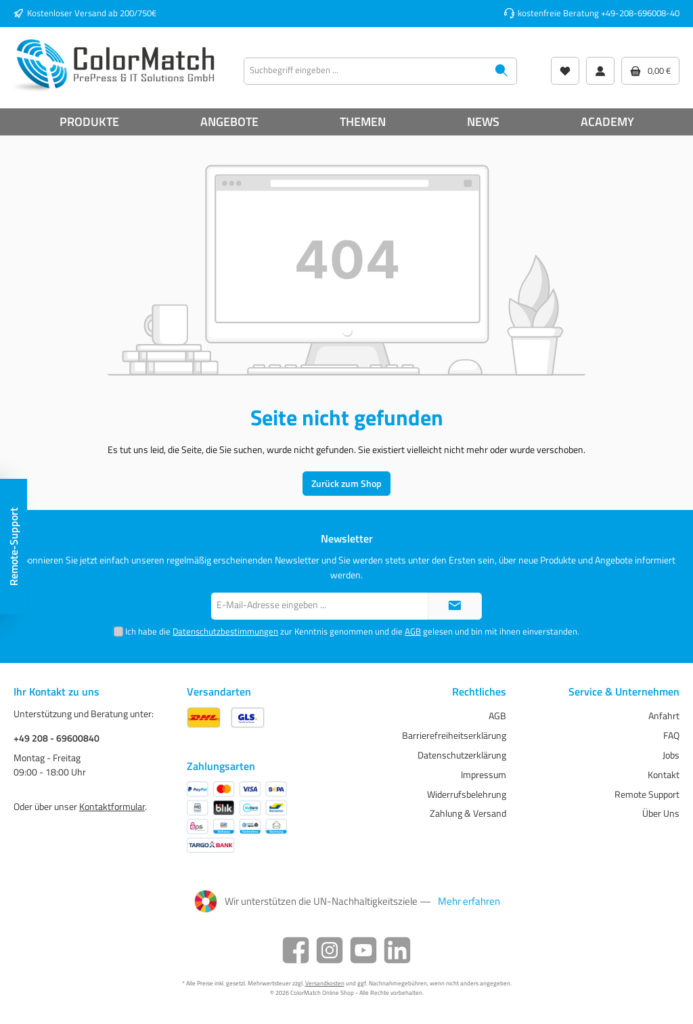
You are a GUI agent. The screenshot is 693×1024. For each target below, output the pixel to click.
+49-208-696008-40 (640, 13)
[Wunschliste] (565, 71)
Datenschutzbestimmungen (225, 631)
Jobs (671, 755)
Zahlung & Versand (468, 813)
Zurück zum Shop (346, 483)
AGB (413, 631)
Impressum (483, 774)
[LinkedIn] (397, 950)
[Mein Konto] (600, 71)
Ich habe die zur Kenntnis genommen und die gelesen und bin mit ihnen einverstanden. (352, 631)
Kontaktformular (112, 806)
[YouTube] (363, 950)
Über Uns (660, 813)
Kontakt (663, 774)
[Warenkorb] (650, 71)
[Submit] (455, 606)
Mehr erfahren (469, 901)
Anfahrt (663, 715)
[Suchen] (502, 71)
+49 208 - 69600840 (56, 738)
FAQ (671, 735)
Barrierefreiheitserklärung (454, 735)
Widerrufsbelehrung (466, 794)
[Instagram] (329, 950)
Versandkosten (324, 983)
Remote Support (646, 794)
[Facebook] (296, 950)
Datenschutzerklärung (462, 755)
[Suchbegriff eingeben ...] (365, 71)
